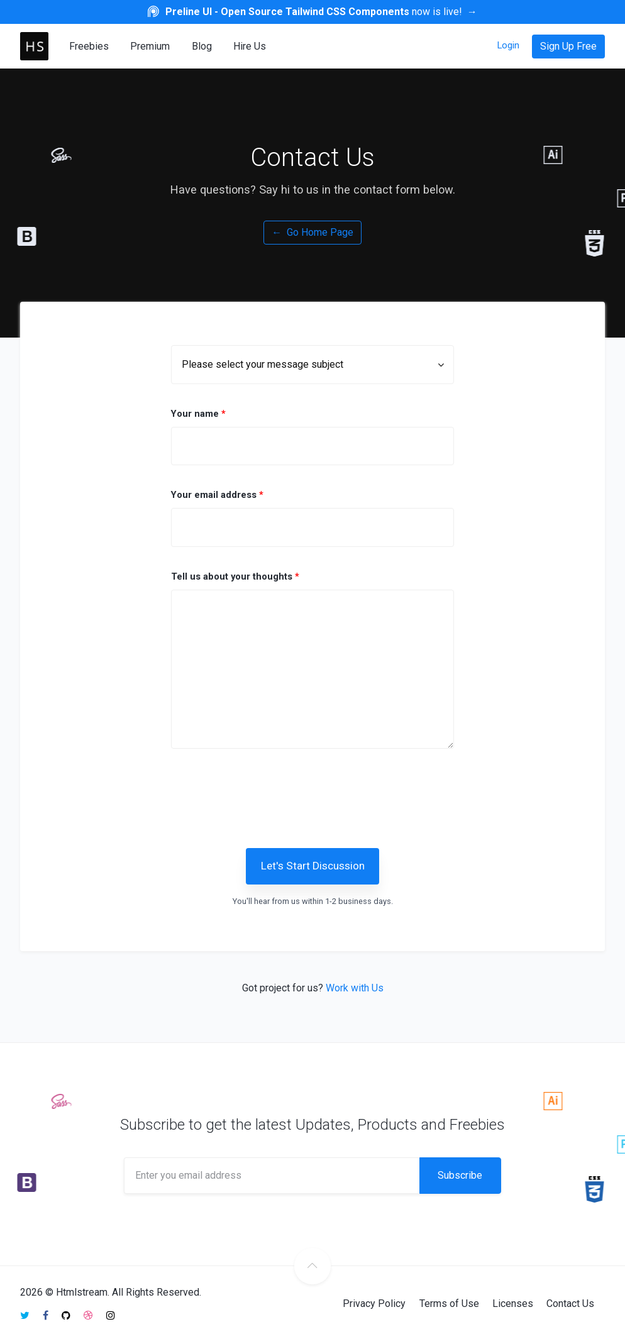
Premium (150, 46)
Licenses (512, 1303)
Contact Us (570, 1303)
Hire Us (249, 46)
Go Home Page (312, 232)
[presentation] (329, 794)
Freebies (89, 46)
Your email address (217, 494)
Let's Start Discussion (313, 865)
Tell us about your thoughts (235, 576)
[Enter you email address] (271, 1175)
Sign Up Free (568, 46)
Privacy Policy (374, 1303)
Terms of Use (449, 1303)
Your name (198, 413)
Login (508, 45)
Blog (202, 46)
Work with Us (355, 988)
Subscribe (460, 1175)
